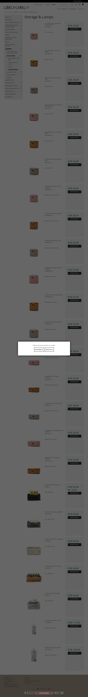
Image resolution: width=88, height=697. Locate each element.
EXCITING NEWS (44, 693)
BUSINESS (39, 350)
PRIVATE (49, 350)
